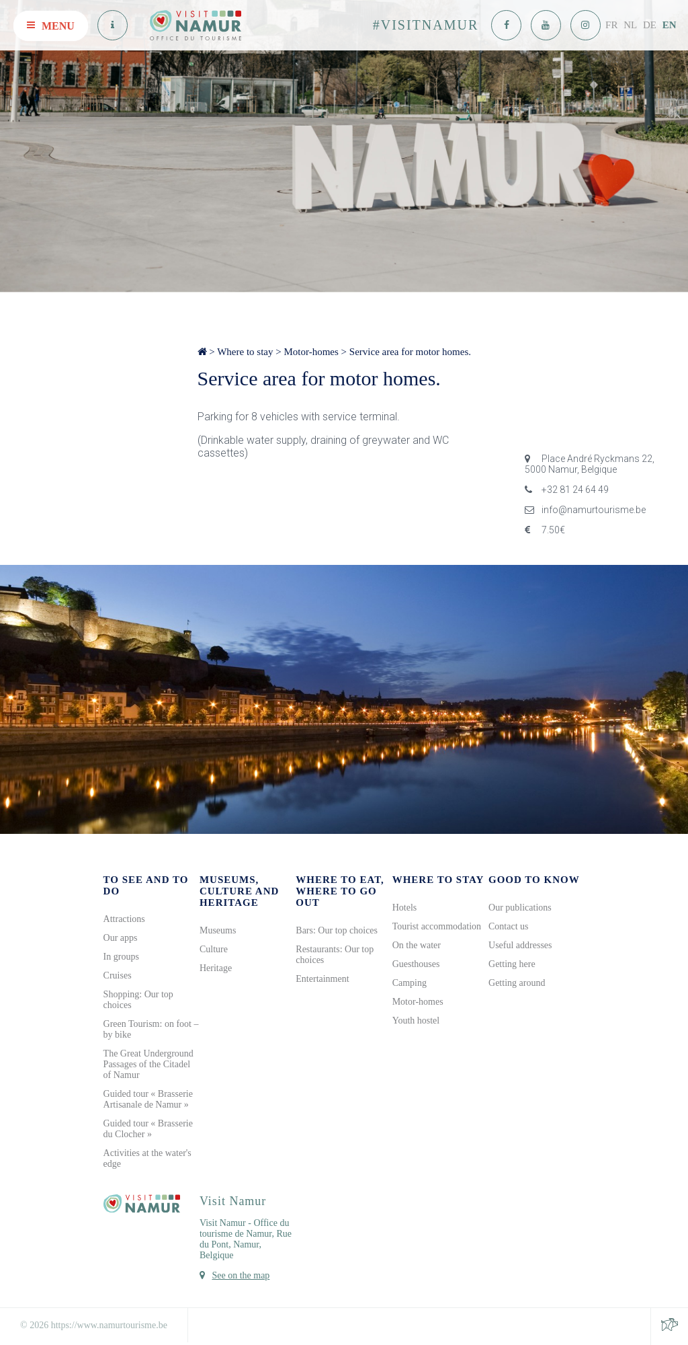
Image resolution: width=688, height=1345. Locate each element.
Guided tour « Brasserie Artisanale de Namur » (148, 1099)
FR (611, 25)
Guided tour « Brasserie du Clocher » (148, 1128)
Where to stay (245, 351)
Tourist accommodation (436, 926)
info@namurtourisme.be (585, 509)
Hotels (404, 907)
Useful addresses (520, 945)
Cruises (117, 975)
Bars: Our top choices (337, 930)
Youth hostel (416, 1020)
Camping (409, 983)
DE (649, 25)
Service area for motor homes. (410, 351)
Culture (214, 949)
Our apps (120, 938)
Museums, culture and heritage (239, 891)
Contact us (508, 926)
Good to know (534, 879)
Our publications (520, 907)
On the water (416, 945)
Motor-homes (311, 351)
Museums (218, 930)
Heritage (216, 968)
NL (630, 25)
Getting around (516, 983)
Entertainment (322, 979)
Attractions (124, 919)
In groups (121, 957)
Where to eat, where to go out (340, 891)
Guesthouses (416, 964)
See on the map (240, 1275)
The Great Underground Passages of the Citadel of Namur (148, 1064)
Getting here (511, 964)
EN (669, 25)
